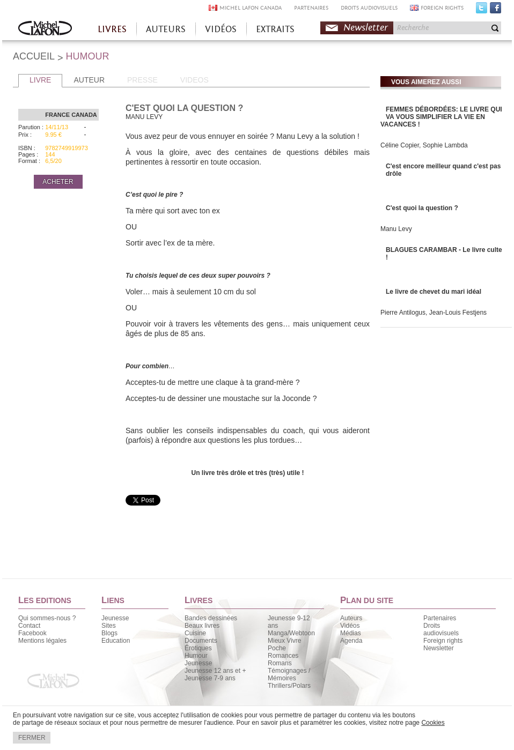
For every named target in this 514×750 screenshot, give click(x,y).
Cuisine (195, 633)
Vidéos (349, 625)
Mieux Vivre (284, 640)
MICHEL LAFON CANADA (250, 7)
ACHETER (57, 181)
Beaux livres (202, 625)
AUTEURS (166, 29)
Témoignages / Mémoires (289, 674)
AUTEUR (89, 80)
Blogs (109, 633)
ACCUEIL (34, 56)
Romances (283, 655)
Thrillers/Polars (289, 685)
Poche (277, 648)
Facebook (495, 10)
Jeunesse (115, 618)
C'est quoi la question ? (422, 208)
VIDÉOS (221, 29)
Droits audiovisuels (441, 629)
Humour (196, 655)
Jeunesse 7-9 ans (210, 678)
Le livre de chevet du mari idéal (433, 291)
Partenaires (439, 618)
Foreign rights (442, 640)
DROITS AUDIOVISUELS (369, 7)
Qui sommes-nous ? (47, 618)
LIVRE (40, 80)
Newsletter (365, 27)
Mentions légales (42, 640)
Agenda (351, 640)
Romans (280, 663)
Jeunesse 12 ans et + (215, 670)
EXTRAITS (275, 29)
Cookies (432, 722)
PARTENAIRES (311, 7)
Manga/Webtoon (291, 633)
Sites (108, 625)
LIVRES (112, 29)
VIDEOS (194, 80)
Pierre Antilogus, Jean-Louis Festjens (433, 312)
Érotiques (198, 648)
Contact (29, 625)
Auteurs (351, 618)
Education (115, 640)
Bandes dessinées (211, 618)
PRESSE (142, 80)
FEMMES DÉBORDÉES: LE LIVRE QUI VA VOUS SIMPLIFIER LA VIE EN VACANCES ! (441, 117)
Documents (201, 640)
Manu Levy (396, 229)
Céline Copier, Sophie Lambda (424, 145)
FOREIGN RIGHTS (442, 7)
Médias (350, 633)
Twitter (481, 10)
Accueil (45, 29)
